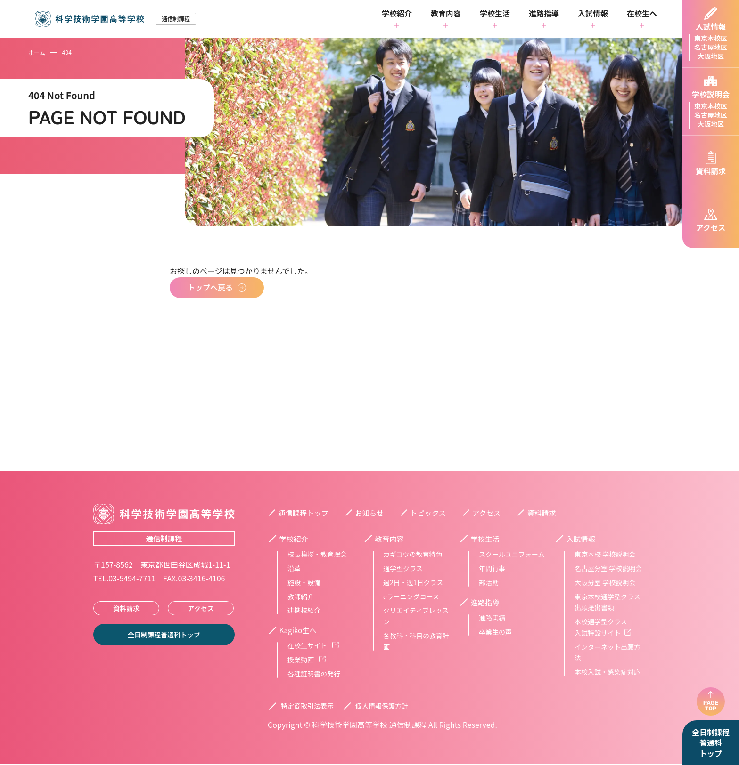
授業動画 (306, 660)
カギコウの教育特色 (412, 554)
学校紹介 (397, 14)
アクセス (200, 608)
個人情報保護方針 (381, 706)
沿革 (294, 568)
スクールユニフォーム (512, 554)
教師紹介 (300, 597)
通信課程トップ (304, 512)
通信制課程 (164, 538)
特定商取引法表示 (307, 706)
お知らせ (372, 512)
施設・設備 (303, 583)
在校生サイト (313, 646)
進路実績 (492, 618)
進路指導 (544, 14)
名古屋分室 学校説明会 (608, 568)
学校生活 (495, 14)
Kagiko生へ (300, 631)
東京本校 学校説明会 (605, 554)
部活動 (489, 583)
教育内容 (446, 14)
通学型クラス (403, 568)
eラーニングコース (411, 597)
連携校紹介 (303, 610)
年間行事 (492, 568)
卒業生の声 (495, 632)
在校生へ (642, 14)
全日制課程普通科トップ (711, 742)
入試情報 (593, 14)
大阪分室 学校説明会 (605, 583)
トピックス (433, 512)
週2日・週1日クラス (413, 583)
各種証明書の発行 (313, 674)
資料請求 (126, 608)
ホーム (36, 52)
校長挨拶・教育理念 (317, 554)
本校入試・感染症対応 (607, 672)
